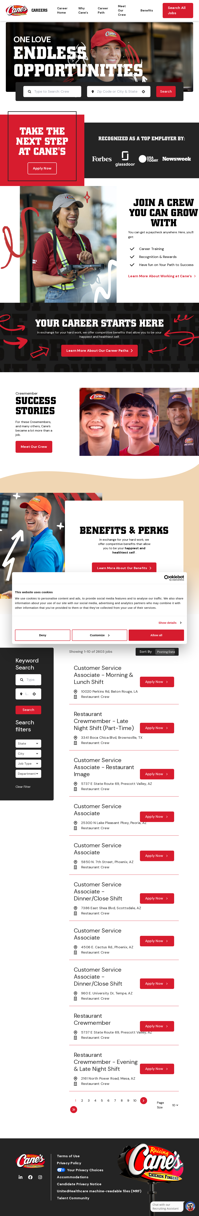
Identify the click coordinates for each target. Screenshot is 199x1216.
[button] (28, 744)
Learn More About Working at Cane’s (162, 276)
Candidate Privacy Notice (79, 1184)
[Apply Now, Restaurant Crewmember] (157, 1026)
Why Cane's (83, 10)
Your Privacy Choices (80, 1170)
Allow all (156, 635)
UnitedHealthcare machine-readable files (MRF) (99, 1191)
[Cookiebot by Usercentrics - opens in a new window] (167, 578)
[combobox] (117, 91)
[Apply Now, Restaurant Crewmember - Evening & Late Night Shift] (157, 1069)
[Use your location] (143, 91)
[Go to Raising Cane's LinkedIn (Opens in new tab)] (20, 1177)
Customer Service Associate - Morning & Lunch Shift (103, 675)
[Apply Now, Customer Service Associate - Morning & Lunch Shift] (157, 682)
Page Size (160, 1105)
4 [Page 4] (95, 1100)
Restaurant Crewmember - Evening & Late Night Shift (106, 1062)
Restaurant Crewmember (92, 1019)
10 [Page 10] (134, 1100)
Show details (168, 622)
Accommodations (72, 1177)
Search (166, 91)
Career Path (103, 10)
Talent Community (73, 1198)
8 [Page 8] (122, 1100)
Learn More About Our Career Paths (99, 350)
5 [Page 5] (102, 1100)
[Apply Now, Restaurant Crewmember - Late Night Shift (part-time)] (157, 728)
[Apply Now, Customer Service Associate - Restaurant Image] (157, 774)
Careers (39, 10)
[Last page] (73, 1109)
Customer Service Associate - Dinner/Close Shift (98, 891)
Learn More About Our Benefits (124, 568)
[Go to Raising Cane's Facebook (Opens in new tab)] (30, 1177)
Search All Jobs (177, 10)
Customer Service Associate (97, 809)
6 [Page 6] (108, 1100)
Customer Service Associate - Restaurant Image (104, 767)
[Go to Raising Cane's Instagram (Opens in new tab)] (40, 1177)
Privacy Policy (69, 1163)
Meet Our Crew (122, 10)
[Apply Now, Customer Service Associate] (157, 817)
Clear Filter (23, 787)
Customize (99, 635)
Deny (42, 635)
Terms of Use (68, 1156)
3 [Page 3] (89, 1100)
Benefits (147, 10)
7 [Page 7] (115, 1100)
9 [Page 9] (128, 1100)
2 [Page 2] (82, 1100)
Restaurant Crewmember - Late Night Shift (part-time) (104, 721)
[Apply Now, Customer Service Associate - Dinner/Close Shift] (157, 898)
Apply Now (42, 168)
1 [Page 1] (75, 1100)
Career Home (62, 10)
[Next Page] (143, 1100)
